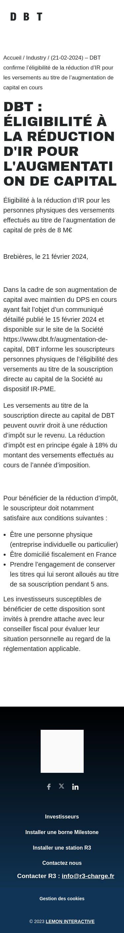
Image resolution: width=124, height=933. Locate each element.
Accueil (12, 58)
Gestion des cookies (61, 898)
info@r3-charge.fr (88, 875)
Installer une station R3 (62, 848)
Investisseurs (62, 816)
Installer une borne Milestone (62, 832)
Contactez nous (62, 863)
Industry (36, 58)
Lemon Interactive (70, 921)
